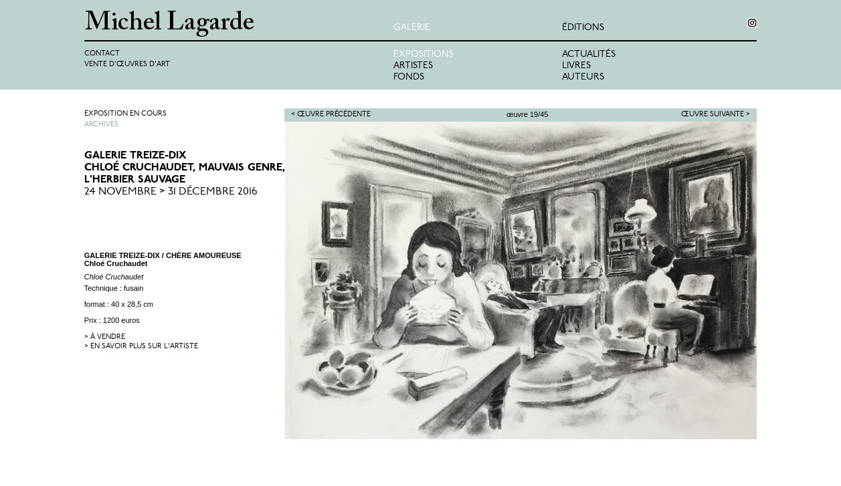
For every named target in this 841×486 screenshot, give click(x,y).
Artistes (413, 66)
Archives (101, 124)
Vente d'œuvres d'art (127, 64)
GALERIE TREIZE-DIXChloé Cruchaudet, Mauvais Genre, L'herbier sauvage (184, 167)
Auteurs (583, 77)
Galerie (411, 28)
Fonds (408, 77)
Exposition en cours (125, 114)
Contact (102, 53)
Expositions (423, 54)
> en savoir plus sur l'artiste (141, 346)
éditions (583, 28)
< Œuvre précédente (331, 114)
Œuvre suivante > (715, 114)
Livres (576, 66)
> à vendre (104, 337)
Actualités (589, 54)
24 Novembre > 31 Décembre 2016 (171, 192)
